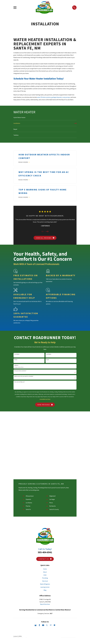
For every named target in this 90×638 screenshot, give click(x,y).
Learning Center (45, 587)
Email (47, 359)
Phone (15, 359)
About (45, 572)
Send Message (45, 404)
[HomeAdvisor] (54, 625)
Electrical (45, 581)
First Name (16, 354)
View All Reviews (45, 238)
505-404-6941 (45, 552)
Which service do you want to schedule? (23, 376)
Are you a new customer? (20, 370)
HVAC (45, 575)
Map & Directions (45, 604)
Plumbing (45, 578)
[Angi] (51, 625)
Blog (45, 590)
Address (16, 365)
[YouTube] (43, 625)
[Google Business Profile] (36, 625)
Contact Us (45, 559)
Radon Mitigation (45, 584)
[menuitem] (44, 118)
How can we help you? (19, 382)
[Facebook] (39, 625)
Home (45, 569)
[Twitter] (47, 625)
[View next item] (47, 231)
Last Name (48, 354)
